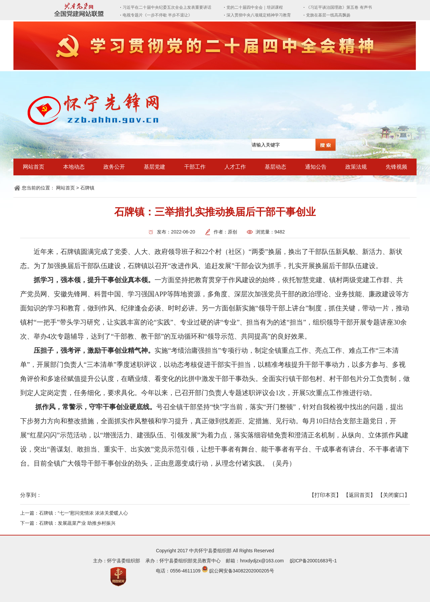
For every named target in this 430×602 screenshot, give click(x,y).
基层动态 (275, 167)
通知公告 (316, 167)
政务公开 (114, 167)
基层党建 (154, 167)
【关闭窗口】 (394, 495)
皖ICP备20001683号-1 (313, 560)
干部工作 (195, 167)
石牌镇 (87, 187)
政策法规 (356, 167)
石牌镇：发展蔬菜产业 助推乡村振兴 (77, 523)
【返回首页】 (359, 495)
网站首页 (33, 167)
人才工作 (235, 167)
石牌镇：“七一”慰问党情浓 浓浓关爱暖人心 (83, 513)
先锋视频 (396, 167)
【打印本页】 (325, 495)
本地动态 (74, 167)
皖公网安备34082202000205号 (241, 570)
